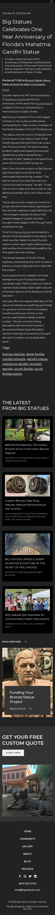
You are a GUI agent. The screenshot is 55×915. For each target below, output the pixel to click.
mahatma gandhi (15, 364)
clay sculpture (22, 232)
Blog (27, 861)
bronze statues (13, 354)
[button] (51, 1)
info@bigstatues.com (27, 890)
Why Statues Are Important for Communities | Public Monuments (27, 617)
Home (27, 831)
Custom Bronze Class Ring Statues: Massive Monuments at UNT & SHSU (25, 504)
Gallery (27, 846)
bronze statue (44, 103)
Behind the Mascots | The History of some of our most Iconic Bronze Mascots (27, 449)
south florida (23, 369)
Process (27, 869)
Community (27, 839)
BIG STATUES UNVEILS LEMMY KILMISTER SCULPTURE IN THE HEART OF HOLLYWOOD (25, 563)
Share (5, 90)
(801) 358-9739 (27, 883)
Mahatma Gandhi (15, 99)
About (27, 854)
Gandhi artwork (13, 359)
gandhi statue (37, 359)
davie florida (35, 354)
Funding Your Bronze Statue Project (22, 697)
